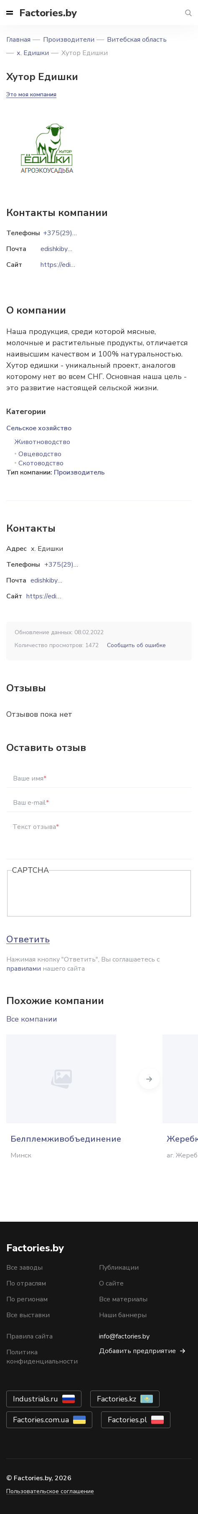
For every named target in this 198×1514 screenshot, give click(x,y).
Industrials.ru (35, 1399)
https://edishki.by (51, 596)
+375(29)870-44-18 (76, 564)
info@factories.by (124, 1336)
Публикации (119, 1267)
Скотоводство (40, 463)
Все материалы (123, 1299)
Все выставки (28, 1315)
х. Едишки (33, 53)
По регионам (27, 1299)
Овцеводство (39, 454)
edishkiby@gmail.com (61, 580)
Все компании (31, 1019)
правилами (23, 968)
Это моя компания (31, 94)
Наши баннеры (123, 1315)
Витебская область (137, 39)
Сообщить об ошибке (136, 645)
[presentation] (75, 894)
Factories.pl (127, 1420)
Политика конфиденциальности (42, 1357)
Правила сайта (29, 1336)
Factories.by (48, 13)
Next (149, 1078)
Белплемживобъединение (65, 1139)
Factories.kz (116, 1399)
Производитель (79, 472)
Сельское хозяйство (38, 428)
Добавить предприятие (137, 1351)
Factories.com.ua (41, 1420)
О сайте (111, 1283)
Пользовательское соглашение (50, 1491)
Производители (68, 39)
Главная (18, 39)
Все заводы (24, 1267)
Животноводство (42, 442)
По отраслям (26, 1283)
